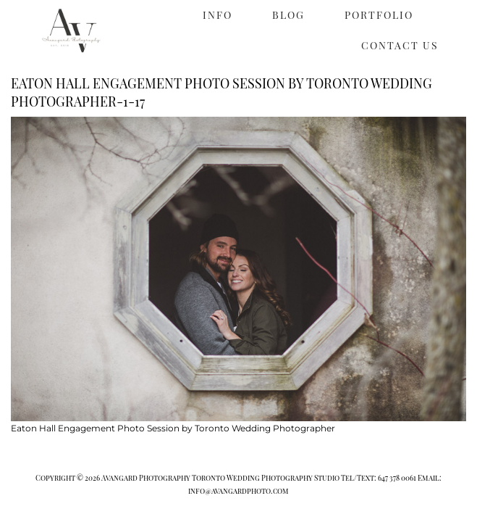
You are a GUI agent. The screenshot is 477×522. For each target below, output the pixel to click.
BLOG (288, 15)
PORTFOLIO (379, 15)
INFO (217, 15)
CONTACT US (400, 45)
